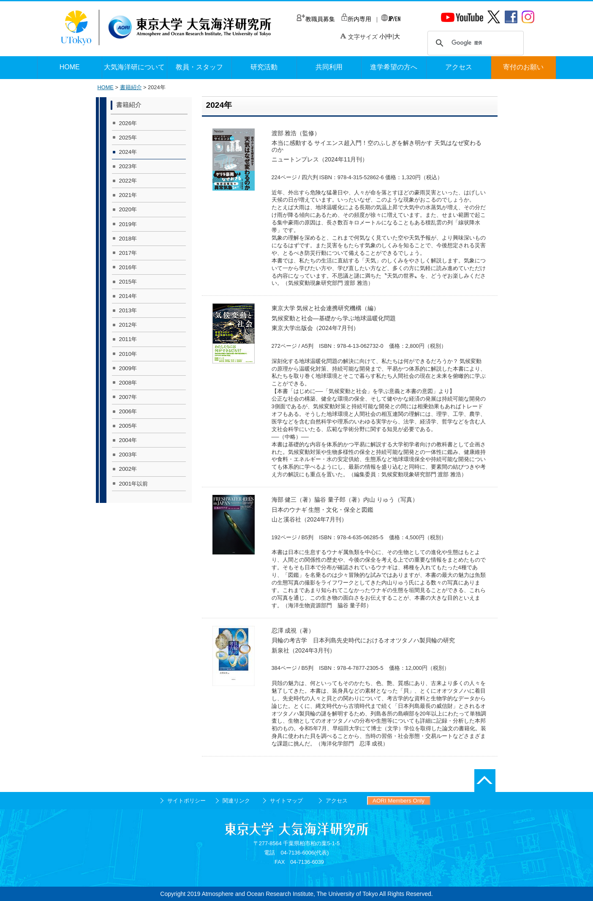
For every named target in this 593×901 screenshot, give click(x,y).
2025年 (128, 137)
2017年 (128, 253)
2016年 (128, 267)
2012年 (128, 325)
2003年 (128, 454)
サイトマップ (286, 800)
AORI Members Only (398, 800)
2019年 (128, 224)
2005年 (128, 426)
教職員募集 (315, 19)
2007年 (128, 397)
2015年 (128, 281)
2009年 (128, 368)
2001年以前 (133, 484)
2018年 (128, 238)
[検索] (474, 43)
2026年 (128, 123)
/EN (390, 18)
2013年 (128, 310)
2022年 (128, 180)
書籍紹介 (131, 87)
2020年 (128, 209)
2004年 (128, 440)
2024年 (128, 152)
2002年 (128, 469)
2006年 (128, 411)
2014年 (128, 296)
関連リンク (236, 800)
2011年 (128, 339)
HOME (106, 87)
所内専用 (356, 19)
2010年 (128, 354)
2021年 (128, 195)
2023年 (128, 166)
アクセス (337, 800)
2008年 (128, 383)
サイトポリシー (186, 800)
